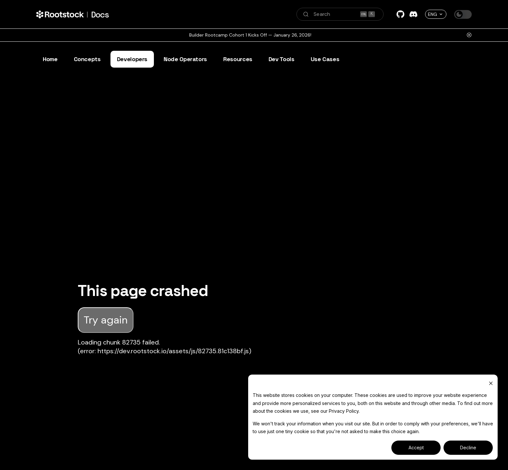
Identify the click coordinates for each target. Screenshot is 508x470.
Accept (416, 447)
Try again (106, 320)
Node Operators (185, 59)
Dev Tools (281, 59)
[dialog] (373, 417)
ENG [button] (432, 14)
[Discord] (413, 14)
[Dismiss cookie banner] (491, 383)
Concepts (87, 59)
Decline (468, 447)
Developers (132, 59)
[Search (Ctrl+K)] (340, 14)
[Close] (469, 35)
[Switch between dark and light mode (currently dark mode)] (463, 14)
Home (50, 59)
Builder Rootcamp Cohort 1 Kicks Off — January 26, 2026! (250, 35)
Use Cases (325, 59)
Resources (237, 59)
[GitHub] (400, 14)
